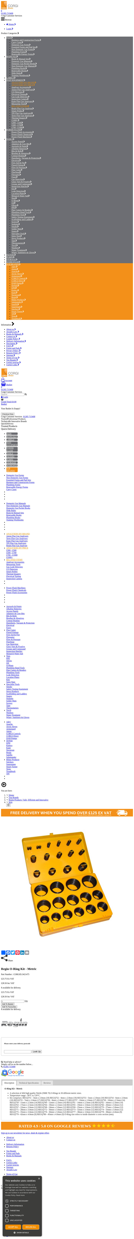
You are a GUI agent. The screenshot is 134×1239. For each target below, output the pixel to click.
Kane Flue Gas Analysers (23, 101)
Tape (14, 241)
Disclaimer (11, 343)
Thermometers (18, 243)
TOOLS (9, 139)
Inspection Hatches (20, 186)
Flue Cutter (17, 170)
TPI (14, 314)
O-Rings (16, 200)
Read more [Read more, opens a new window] (20, 1195)
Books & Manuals (14, 334)
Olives (15, 205)
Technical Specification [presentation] (29, 1083)
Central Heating (19, 156)
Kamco (15, 290)
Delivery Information (16, 341)
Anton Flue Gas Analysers (23, 90)
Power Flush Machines (22, 137)
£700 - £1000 (18, 127)
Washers (16, 248)
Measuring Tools (19, 104)
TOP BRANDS (12, 264)
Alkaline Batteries (20, 149)
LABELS (10, 78)
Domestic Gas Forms (21, 45)
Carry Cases (17, 42)
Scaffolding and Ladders (23, 219)
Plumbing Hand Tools (21, 212)
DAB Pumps (18, 283)
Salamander (17, 302)
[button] (22, 1232)
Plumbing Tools (19, 215)
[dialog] (22, 1206)
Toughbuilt (17, 318)
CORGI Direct (18, 281)
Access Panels (18, 141)
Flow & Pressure (19, 167)
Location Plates (19, 193)
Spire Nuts (17, 236)
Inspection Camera (20, 99)
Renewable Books (20, 71)
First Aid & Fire (19, 163)
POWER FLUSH (13, 130)
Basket (6, 385)
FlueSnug (16, 172)
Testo (14, 316)
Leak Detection (19, 191)
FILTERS (10, 255)
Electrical (16, 160)
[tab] (9, 1083)
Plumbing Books (19, 68)
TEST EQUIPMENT (15, 80)
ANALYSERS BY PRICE (23, 85)
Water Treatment (19, 250)
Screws (15, 222)
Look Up (37, 1051)
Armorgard (17, 276)
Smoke (15, 226)
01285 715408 (7, 13)
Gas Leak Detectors (20, 97)
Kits (14, 189)
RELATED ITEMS (20, 106)
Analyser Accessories (21, 87)
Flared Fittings (18, 165)
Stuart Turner (18, 311)
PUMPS (9, 257)
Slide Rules (17, 73)
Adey (15, 267)
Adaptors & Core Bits (21, 144)
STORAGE (11, 259)
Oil (14, 203)
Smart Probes (18, 111)
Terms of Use (12, 358)
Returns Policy (13, 353)
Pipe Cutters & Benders (22, 210)
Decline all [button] (31, 1227)
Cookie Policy (13, 339)
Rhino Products (19, 300)
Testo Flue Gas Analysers (23, 115)
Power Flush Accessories (23, 132)
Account (6, 380)
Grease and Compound (22, 184)
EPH (14, 288)
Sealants (16, 224)
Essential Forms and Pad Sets (25, 47)
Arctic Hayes (18, 274)
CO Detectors (18, 92)
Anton (15, 269)
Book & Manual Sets (21, 59)
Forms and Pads (14, 348)
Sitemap (10, 355)
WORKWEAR (12, 262)
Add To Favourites (9, 1007)
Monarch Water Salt (21, 196)
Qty (26, 1001)
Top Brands (12, 360)
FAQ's (9, 346)
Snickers (16, 309)
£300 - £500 (17, 123)
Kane (14, 293)
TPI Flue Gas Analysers (22, 113)
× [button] (39, 1179)
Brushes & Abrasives (21, 153)
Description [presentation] (9, 1083)
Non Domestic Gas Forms (23, 49)
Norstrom (16, 295)
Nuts (14, 198)
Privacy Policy (13, 350)
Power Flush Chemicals (22, 134)
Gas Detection (18, 179)
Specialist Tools (19, 234)
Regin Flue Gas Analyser (23, 108)
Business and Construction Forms (26, 40)
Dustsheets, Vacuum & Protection (26, 158)
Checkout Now (7, 414)
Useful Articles (13, 362)
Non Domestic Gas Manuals (24, 66)
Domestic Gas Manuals (22, 61)
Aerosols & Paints (20, 146)
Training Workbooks (21, 75)
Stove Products (19, 238)
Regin (15, 297)
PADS (8, 38)
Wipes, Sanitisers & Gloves (24, 252)
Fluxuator (16, 174)
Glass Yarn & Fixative (22, 182)
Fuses (15, 177)
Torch (15, 245)
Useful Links (12, 365)
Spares (15, 231)
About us (11, 329)
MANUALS (11, 56)
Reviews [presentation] (47, 1083)
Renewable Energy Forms (23, 54)
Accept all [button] (13, 1227)
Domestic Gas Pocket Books (24, 64)
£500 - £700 (17, 125)
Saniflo (15, 304)
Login (9, 29)
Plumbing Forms (19, 52)
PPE (14, 208)
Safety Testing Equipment (23, 217)
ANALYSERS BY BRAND (24, 82)
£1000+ (15, 120)
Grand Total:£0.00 (8, 402)
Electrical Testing (20, 94)
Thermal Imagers (19, 118)
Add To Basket (7, 1004)
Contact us (11, 336)
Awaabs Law (12, 332)
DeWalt (15, 285)
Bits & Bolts (17, 151)
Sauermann (17, 307)
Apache (15, 271)
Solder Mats (17, 229)
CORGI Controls (19, 278)
